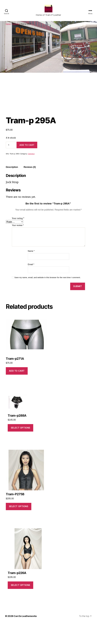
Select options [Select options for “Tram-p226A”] (20, 589)
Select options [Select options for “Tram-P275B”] (18, 510)
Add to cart (26, 149)
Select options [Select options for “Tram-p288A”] (20, 431)
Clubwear (15, 28)
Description (12, 171)
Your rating (18, 222)
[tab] (12, 171)
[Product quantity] (11, 148)
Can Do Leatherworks (25, 620)
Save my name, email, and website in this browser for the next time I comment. (47, 281)
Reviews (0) (30, 171)
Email (31, 268)
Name (31, 255)
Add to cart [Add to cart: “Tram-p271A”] (17, 374)
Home (8, 28)
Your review (18, 229)
